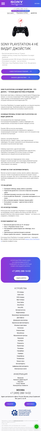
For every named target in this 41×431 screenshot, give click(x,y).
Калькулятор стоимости (20, 385)
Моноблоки (20, 333)
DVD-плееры (20, 297)
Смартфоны (20, 356)
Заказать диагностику (20, 77)
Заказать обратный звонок (20, 10)
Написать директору (19, 379)
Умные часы (20, 361)
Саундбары (20, 351)
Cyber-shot (20, 294)
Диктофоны (20, 317)
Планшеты (20, 343)
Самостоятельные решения (20, 71)
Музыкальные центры (20, 335)
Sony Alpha (20, 302)
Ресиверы (20, 348)
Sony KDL (20, 307)
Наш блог (20, 381)
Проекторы (20, 346)
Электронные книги (20, 369)
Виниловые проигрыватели (20, 315)
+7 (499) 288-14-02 (20, 9)
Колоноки (20, 328)
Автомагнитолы (20, 310)
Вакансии (20, 378)
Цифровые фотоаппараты (20, 366)
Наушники (20, 338)
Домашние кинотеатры (20, 320)
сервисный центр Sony (18, 420)
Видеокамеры (20, 312)
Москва (20, 390)
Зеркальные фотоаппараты (20, 323)
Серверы (20, 353)
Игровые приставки (20, 325)
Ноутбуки (20, 340)
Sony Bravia (20, 305)
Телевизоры (20, 358)
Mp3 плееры (20, 300)
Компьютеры (20, 330)
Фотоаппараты (20, 363)
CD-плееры (20, 292)
